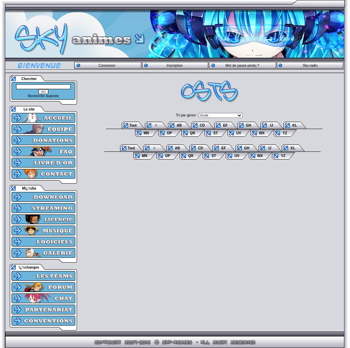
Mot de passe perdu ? (242, 66)
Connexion (106, 66)
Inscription (175, 66)
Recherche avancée (43, 96)
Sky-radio (310, 66)
